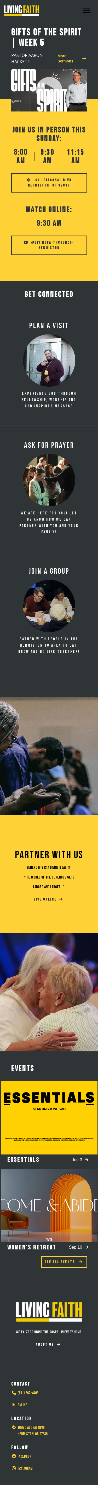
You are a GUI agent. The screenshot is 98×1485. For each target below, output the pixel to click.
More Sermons (71, 58)
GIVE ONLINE (48, 899)
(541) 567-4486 (24, 1393)
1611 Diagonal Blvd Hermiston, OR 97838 (49, 183)
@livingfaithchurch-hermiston (49, 245)
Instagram (22, 1468)
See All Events (63, 1262)
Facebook (21, 1456)
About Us (48, 1344)
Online (19, 1405)
